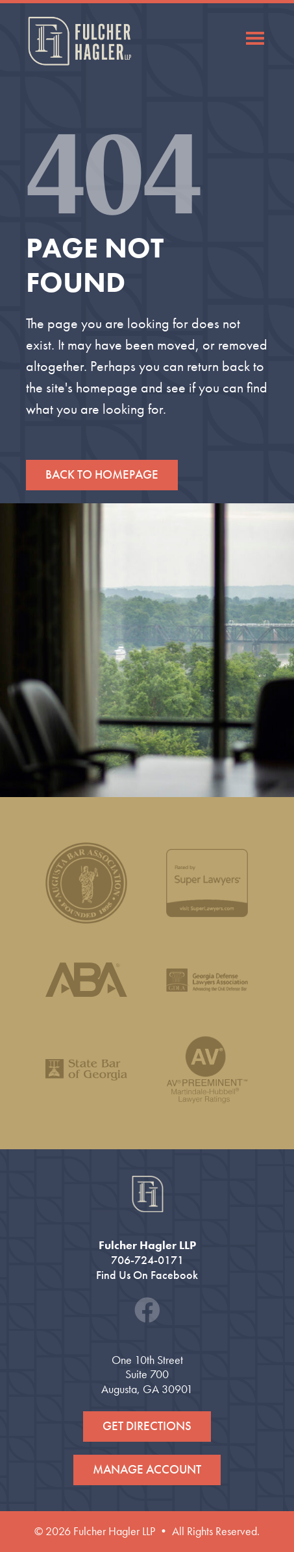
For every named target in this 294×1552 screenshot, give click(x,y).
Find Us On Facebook (147, 1275)
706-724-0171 (147, 1260)
